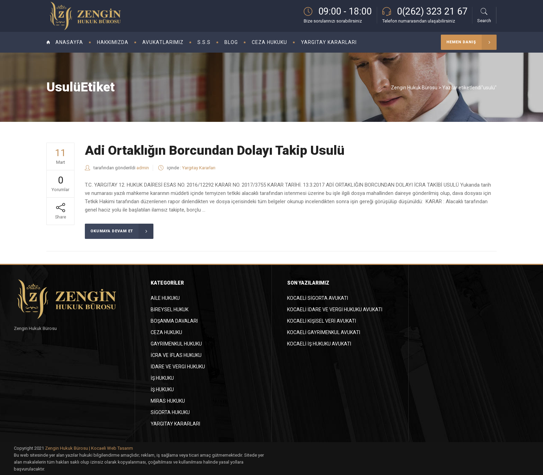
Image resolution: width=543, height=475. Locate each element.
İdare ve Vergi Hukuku (178, 366)
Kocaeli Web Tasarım (112, 448)
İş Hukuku (162, 378)
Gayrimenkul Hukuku (176, 344)
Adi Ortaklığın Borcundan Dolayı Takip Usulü (215, 150)
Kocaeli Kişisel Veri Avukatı (321, 321)
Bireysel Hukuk (169, 309)
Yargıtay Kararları (198, 167)
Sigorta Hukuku (170, 412)
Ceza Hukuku (166, 332)
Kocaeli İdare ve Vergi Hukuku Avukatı (334, 309)
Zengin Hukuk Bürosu (414, 87)
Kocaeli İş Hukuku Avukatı (319, 344)
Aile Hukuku (165, 298)
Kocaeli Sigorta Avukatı (317, 298)
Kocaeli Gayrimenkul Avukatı (323, 332)
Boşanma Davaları (174, 321)
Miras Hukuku (168, 401)
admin (142, 167)
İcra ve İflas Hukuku (176, 355)
